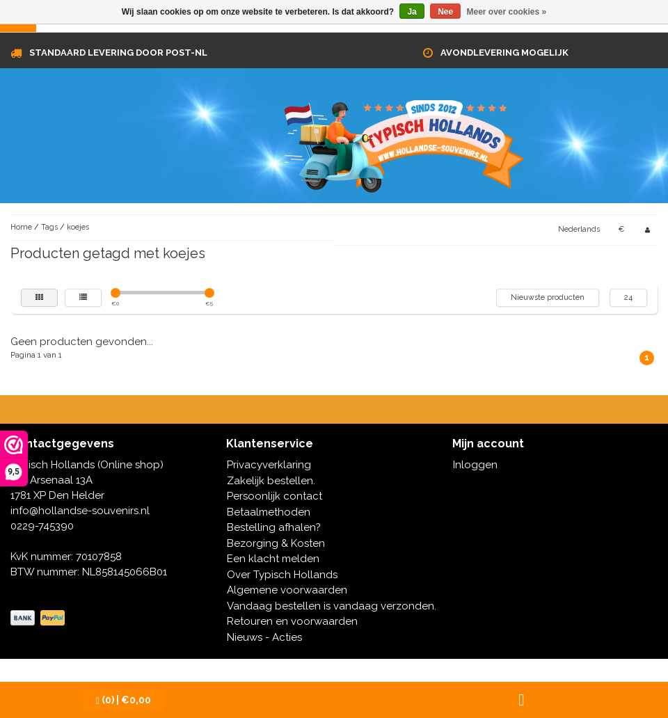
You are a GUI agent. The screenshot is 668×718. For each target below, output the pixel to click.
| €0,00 (123, 700)
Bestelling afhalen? (274, 527)
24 (628, 297)
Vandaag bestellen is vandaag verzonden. (331, 606)
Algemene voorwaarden (287, 590)
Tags (49, 227)
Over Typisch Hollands (282, 574)
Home (21, 227)
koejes (78, 227)
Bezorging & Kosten (276, 543)
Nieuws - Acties (264, 637)
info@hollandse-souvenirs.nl (80, 510)
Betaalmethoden (268, 512)
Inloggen (475, 464)
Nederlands (579, 229)
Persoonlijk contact (274, 496)
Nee (445, 12)
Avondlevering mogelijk (504, 52)
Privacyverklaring (269, 464)
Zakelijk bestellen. (271, 480)
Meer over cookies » (507, 12)
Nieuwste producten (547, 297)
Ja (411, 12)
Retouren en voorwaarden (292, 621)
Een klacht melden (273, 558)
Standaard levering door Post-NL (118, 52)
